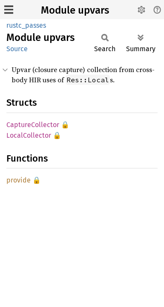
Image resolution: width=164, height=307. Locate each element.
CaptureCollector (32, 125)
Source (17, 49)
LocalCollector (28, 135)
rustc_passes (26, 25)
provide (18, 180)
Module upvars (75, 10)
